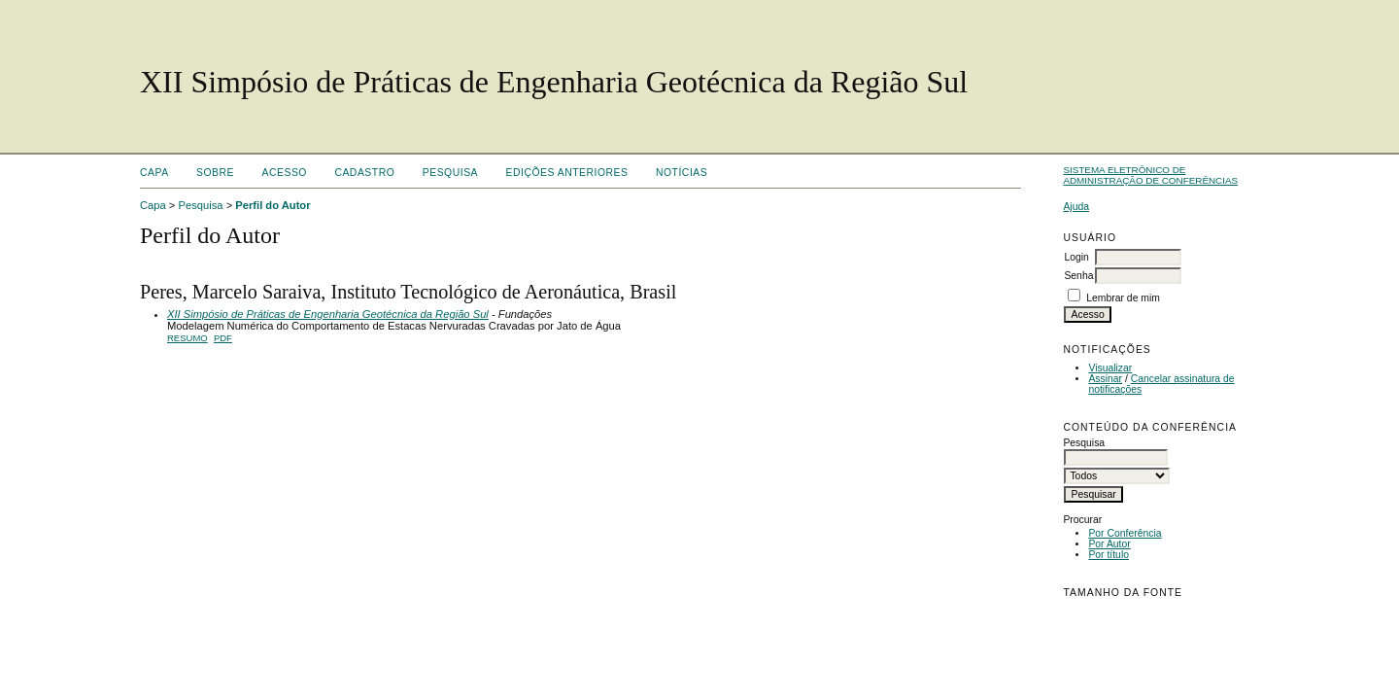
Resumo (187, 337)
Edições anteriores (567, 172)
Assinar (1105, 378)
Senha (1078, 275)
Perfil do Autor (272, 205)
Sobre (215, 172)
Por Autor (1109, 544)
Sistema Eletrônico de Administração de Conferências (1150, 175)
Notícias (681, 172)
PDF (223, 337)
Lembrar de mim (1123, 298)
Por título (1108, 554)
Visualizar (1110, 368)
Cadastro (364, 172)
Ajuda (1076, 206)
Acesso (284, 172)
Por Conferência (1124, 533)
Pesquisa (450, 172)
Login (1076, 257)
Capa (154, 172)
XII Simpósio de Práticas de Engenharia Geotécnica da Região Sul (328, 314)
